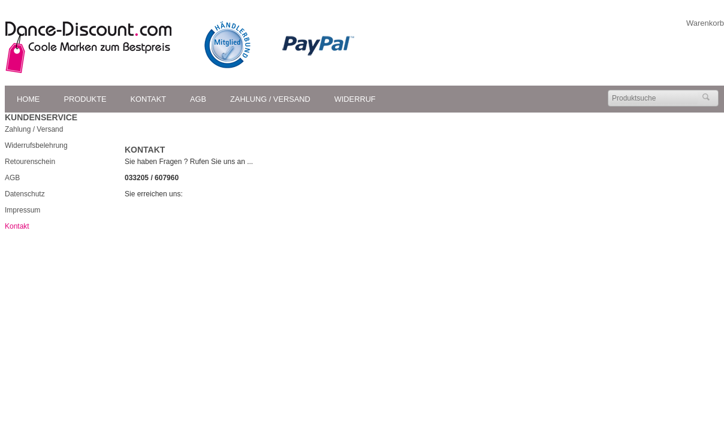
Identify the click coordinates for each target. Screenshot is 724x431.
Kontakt (149, 99)
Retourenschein (30, 161)
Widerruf (355, 99)
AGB (198, 99)
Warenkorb (705, 23)
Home (28, 99)
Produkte (85, 99)
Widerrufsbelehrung (36, 145)
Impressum (22, 210)
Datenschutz (25, 194)
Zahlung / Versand (270, 99)
